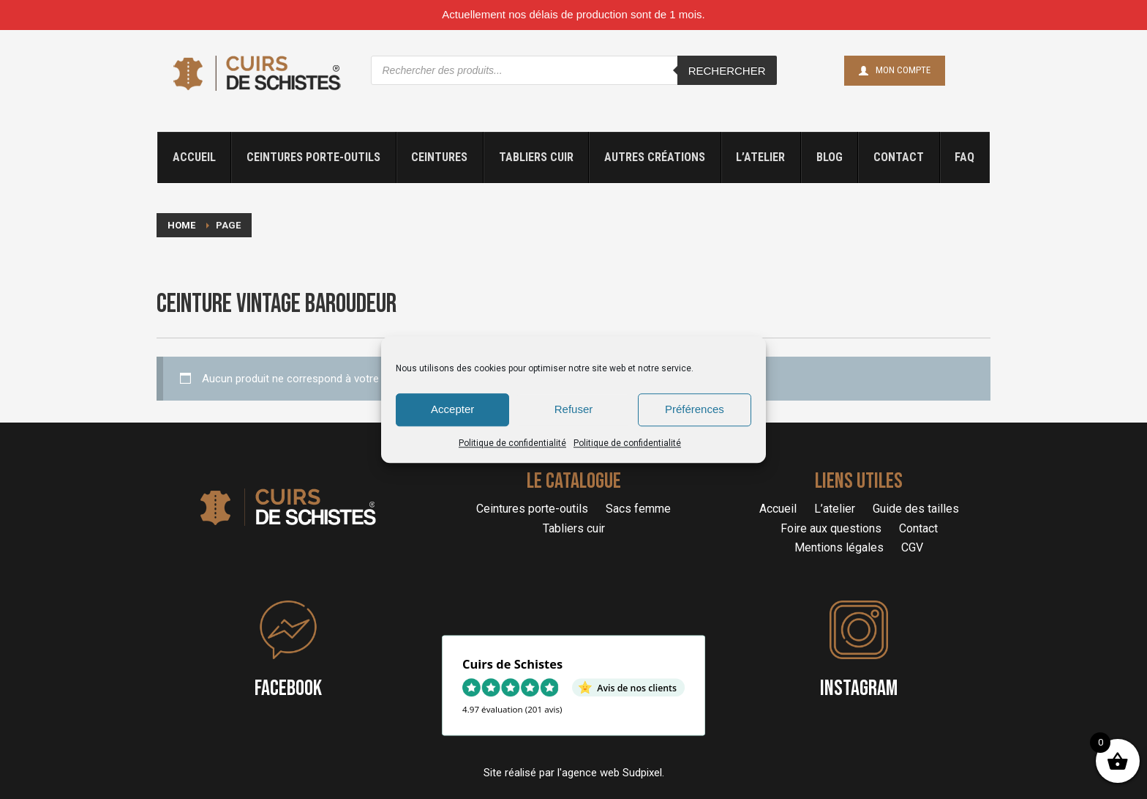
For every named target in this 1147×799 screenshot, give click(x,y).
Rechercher (727, 70)
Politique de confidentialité (512, 443)
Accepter (452, 409)
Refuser (573, 409)
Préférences (694, 409)
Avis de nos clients (637, 687)
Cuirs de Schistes (512, 663)
